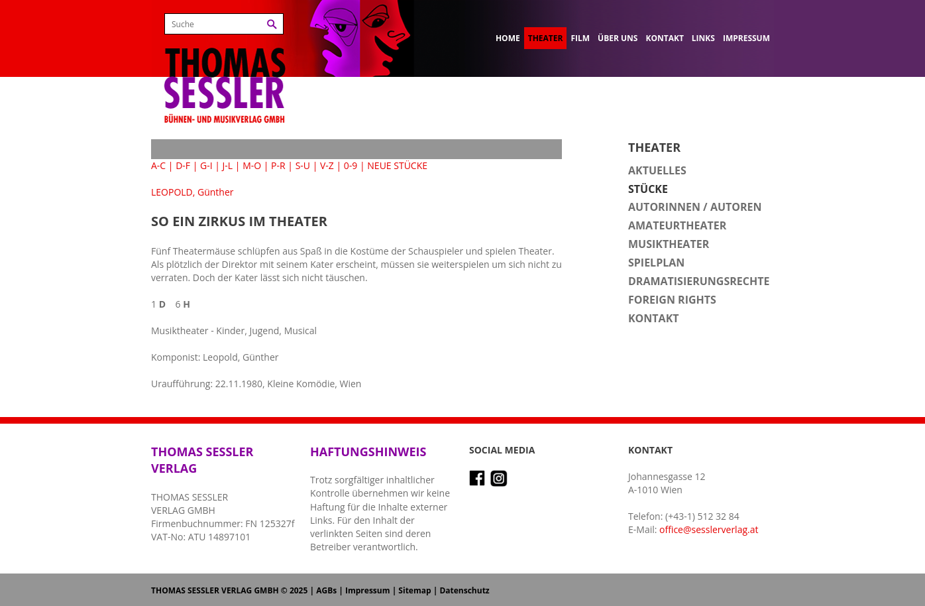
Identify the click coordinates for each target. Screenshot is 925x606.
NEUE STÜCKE (397, 165)
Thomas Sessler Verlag (225, 66)
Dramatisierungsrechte (698, 281)
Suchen (272, 24)
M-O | (255, 165)
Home (508, 38)
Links (703, 38)
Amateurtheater (677, 225)
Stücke (648, 189)
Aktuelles (657, 170)
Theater (545, 38)
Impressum (746, 38)
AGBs (326, 590)
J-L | (232, 165)
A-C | (162, 165)
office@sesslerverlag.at (708, 529)
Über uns (617, 38)
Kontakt (664, 38)
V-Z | (330, 165)
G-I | (210, 165)
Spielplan (656, 262)
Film (580, 38)
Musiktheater (668, 244)
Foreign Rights (672, 299)
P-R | (282, 165)
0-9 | (354, 165)
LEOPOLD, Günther (192, 192)
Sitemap (414, 590)
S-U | (307, 165)
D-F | (186, 165)
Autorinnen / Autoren (695, 207)
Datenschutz (464, 590)
